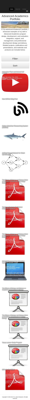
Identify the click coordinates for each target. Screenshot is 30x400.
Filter (15, 58)
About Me (17, 9)
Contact (24, 9)
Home (12, 9)
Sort (15, 65)
